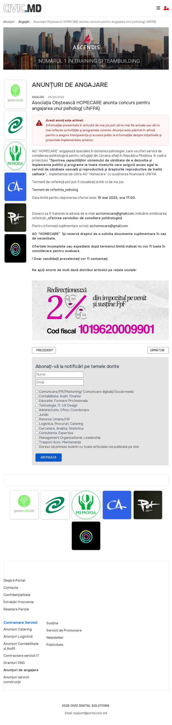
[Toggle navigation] (158, 8)
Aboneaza (49, 457)
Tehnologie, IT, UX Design (58, 405)
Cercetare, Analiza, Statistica (61, 428)
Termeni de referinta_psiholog (55, 190)
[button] (166, 8)
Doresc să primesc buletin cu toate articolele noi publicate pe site (89, 447)
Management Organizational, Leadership (70, 438)
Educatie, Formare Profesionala (63, 401)
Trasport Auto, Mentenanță (60, 442)
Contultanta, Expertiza (56, 433)
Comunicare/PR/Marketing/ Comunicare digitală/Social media (86, 392)
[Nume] (59, 374)
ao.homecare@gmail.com (115, 213)
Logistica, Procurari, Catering (61, 424)
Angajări (38, 97)
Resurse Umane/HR (54, 419)
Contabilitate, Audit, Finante (60, 396)
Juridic (44, 415)
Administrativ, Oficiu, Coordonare (64, 410)
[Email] (59, 382)
